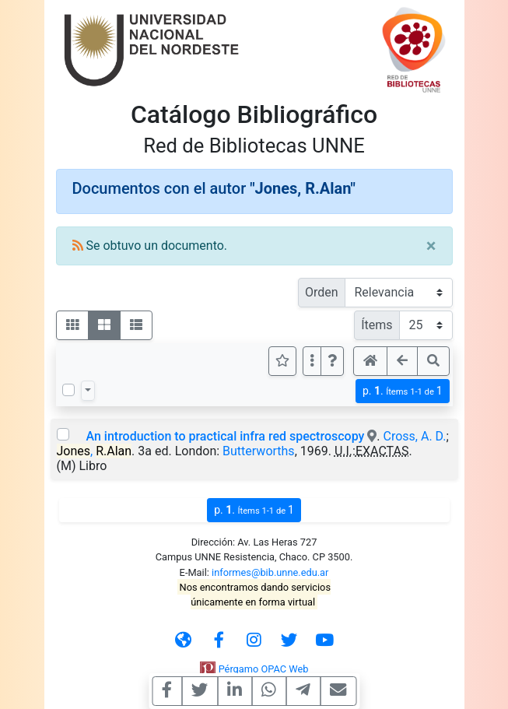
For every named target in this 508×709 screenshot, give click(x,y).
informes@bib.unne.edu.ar (270, 572)
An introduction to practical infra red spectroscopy (225, 436)
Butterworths (258, 451)
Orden (321, 292)
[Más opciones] (312, 361)
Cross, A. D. (415, 436)
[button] (332, 361)
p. (403, 391)
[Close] (431, 246)
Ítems (376, 325)
